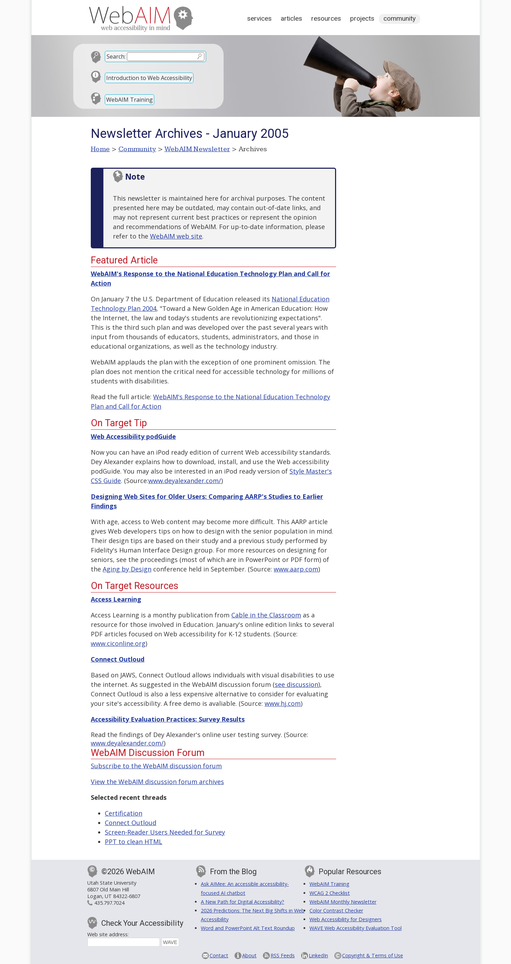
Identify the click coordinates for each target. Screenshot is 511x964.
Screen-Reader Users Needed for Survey (165, 832)
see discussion (296, 684)
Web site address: (108, 934)
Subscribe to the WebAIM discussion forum (156, 766)
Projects (362, 18)
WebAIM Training (129, 99)
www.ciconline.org (118, 643)
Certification (123, 813)
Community (399, 18)
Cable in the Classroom (266, 615)
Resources (326, 18)
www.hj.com (283, 703)
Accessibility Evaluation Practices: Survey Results (168, 719)
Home (100, 149)
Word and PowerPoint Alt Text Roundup (248, 928)
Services (259, 18)
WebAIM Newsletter (197, 149)
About (249, 955)
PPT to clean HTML (133, 841)
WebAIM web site (176, 236)
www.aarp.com (296, 569)
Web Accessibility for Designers (345, 919)
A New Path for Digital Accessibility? (242, 901)
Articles (291, 18)
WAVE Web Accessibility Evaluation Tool (355, 928)
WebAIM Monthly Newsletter (342, 901)
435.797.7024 (109, 902)
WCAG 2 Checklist (329, 893)
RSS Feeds (283, 955)
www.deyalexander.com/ (184, 480)
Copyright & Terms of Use (372, 955)
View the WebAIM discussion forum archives (157, 781)
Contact (219, 955)
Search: (116, 56)
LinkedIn (318, 955)
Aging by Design (127, 569)
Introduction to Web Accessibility (149, 78)
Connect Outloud (130, 822)
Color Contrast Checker (336, 910)
